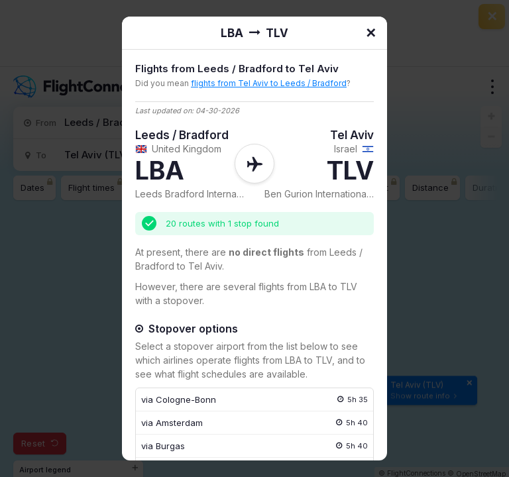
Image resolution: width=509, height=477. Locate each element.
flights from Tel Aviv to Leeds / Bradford (269, 83)
